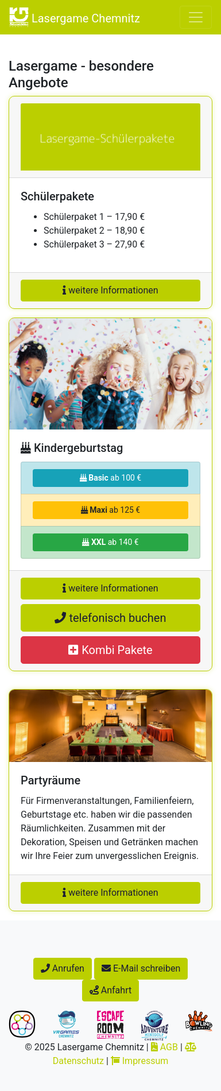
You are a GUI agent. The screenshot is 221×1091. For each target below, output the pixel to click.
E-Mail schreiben (141, 968)
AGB (164, 1047)
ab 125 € (110, 509)
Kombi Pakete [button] (110, 650)
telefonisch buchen (110, 618)
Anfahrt (110, 990)
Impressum (139, 1060)
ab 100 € (110, 477)
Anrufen (62, 968)
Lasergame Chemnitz (74, 17)
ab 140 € (110, 542)
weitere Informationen (110, 290)
